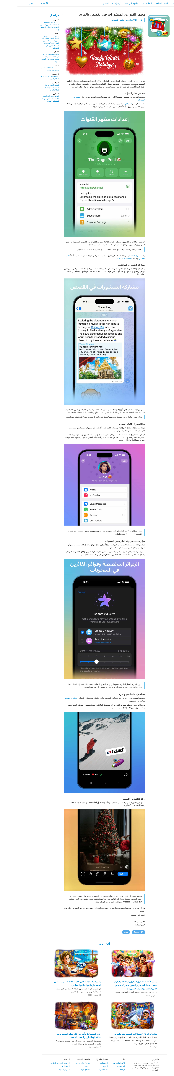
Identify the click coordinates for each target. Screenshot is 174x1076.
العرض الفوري (46, 1069)
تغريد (108, 932)
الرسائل (111, 104)
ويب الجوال (85, 1069)
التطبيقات (130, 3)
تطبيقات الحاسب (66, 1059)
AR (27, 3)
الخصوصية (103, 1066)
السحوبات (124, 100)
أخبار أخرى (87, 944)
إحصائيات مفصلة (54, 698)
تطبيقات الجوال (84, 1059)
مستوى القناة (118, 256)
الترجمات (48, 1066)
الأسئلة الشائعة (144, 3)
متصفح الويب (67, 1069)
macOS (69, 1066)
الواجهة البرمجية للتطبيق (42, 1063)
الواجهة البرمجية (115, 3)
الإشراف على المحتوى (94, 3)
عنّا (106, 1059)
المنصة (49, 1059)
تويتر (15, 3)
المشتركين (59, 97)
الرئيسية (158, 3)
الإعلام (104, 1069)
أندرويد (87, 1066)
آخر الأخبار (37, 15)
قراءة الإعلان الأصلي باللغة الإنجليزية (109, 20)
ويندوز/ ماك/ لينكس (65, 1063)
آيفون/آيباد (86, 1063)
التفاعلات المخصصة (107, 258)
